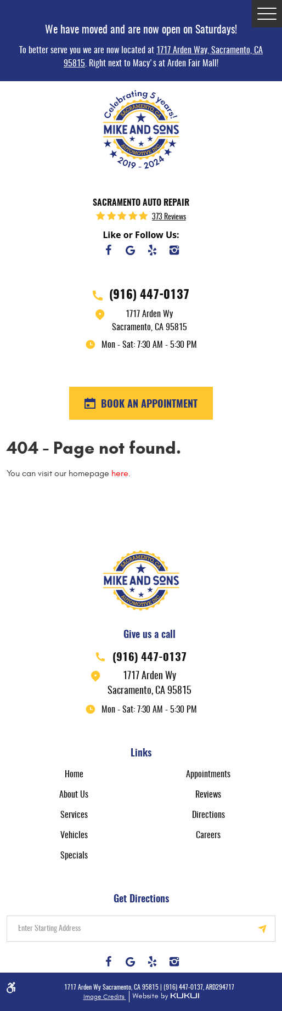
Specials (74, 855)
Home (74, 774)
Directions (208, 815)
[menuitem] (74, 774)
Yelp (152, 250)
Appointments (208, 774)
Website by (164, 996)
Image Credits (104, 997)
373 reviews (169, 217)
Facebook (108, 250)
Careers (208, 835)
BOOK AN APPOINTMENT (148, 405)
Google (130, 250)
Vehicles (74, 835)
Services (74, 815)
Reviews (208, 794)
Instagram (174, 250)
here (119, 473)
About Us (73, 794)
